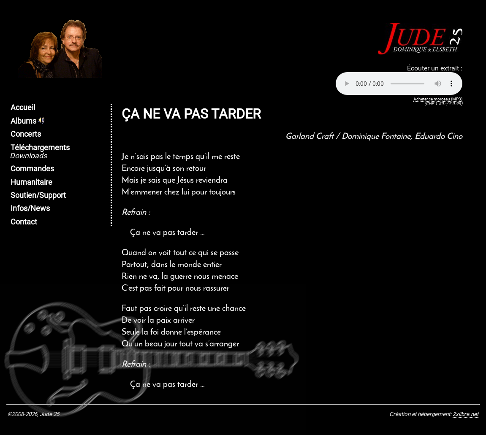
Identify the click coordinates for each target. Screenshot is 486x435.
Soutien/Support (38, 195)
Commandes (32, 169)
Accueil (23, 107)
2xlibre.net (465, 414)
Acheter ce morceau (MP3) (437, 99)
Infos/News (30, 208)
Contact (24, 222)
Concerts (26, 134)
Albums (27, 121)
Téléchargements (40, 151)
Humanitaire (31, 182)
